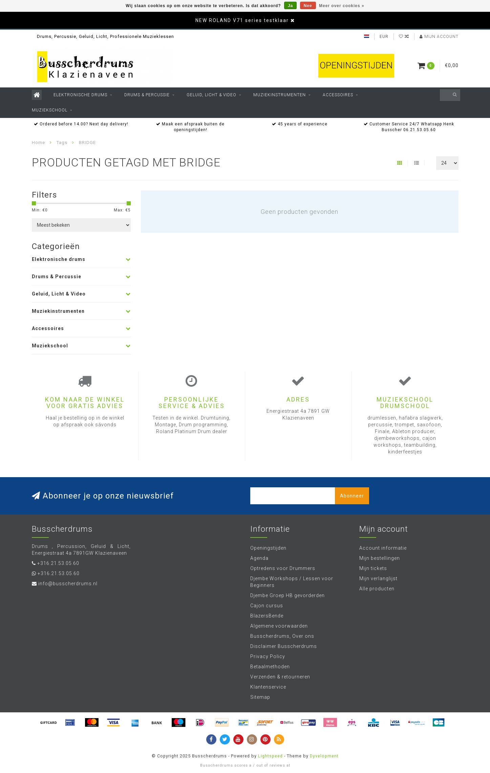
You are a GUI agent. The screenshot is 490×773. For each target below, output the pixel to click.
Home (38, 142)
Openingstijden (268, 548)
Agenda (259, 558)
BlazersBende (266, 615)
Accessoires (338, 95)
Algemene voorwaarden (279, 626)
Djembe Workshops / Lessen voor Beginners (291, 582)
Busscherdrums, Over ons (282, 636)
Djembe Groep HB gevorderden (287, 595)
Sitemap (260, 697)
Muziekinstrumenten (279, 95)
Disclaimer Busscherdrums (283, 646)
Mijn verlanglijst (378, 578)
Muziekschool (49, 110)
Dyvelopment (324, 755)
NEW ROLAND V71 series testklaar (242, 20)
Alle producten (377, 588)
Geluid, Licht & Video (211, 95)
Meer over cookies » (341, 5)
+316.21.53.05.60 (58, 563)
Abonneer (352, 496)
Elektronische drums (80, 95)
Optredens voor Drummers (282, 568)
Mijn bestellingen (379, 558)
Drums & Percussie (147, 95)
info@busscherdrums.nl (68, 583)
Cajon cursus (266, 605)
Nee (308, 5)
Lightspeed (270, 755)
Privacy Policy (267, 656)
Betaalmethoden (270, 666)
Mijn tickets (373, 568)
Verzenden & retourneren (280, 676)
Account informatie (383, 548)
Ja (290, 5)
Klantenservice (268, 687)
